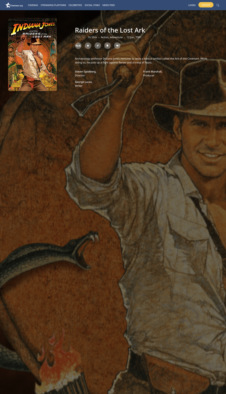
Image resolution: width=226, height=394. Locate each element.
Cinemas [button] (33, 5)
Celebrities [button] (75, 5)
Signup (206, 4)
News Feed (108, 5)
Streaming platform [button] (53, 5)
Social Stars (92, 5)
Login (191, 5)
